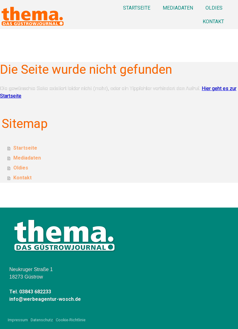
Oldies (214, 8)
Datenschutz (42, 320)
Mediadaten (178, 8)
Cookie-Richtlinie (71, 320)
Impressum (18, 320)
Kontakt (213, 21)
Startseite (136, 8)
